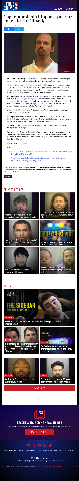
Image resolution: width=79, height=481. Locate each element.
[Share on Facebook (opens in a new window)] (9, 29)
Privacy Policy (57, 466)
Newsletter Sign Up (39, 431)
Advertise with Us (31, 450)
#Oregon (7, 176)
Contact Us (21, 450)
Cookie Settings (42, 450)
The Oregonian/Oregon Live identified (32, 99)
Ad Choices (74, 466)
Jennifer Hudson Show (36, 461)
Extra (27, 461)
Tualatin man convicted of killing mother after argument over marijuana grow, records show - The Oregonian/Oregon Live (38, 159)
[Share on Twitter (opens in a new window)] (19, 29)
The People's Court (58, 461)
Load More (39, 388)
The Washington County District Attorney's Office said (26, 85)
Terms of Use (65, 466)
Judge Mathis (47, 461)
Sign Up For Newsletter (9, 450)
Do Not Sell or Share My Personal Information (62, 450)
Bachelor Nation (20, 461)
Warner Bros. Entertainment (43, 466)
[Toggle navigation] (58, 8)
